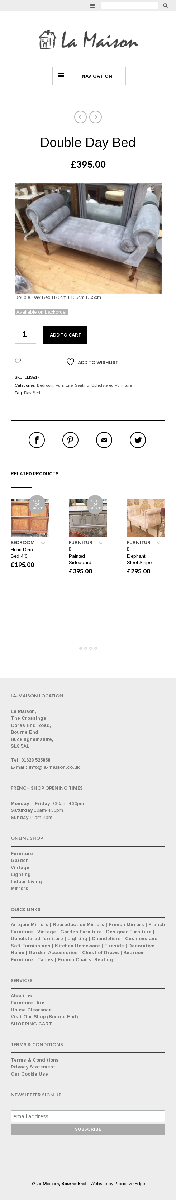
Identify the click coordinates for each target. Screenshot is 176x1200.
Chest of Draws (100, 952)
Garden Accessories (53, 952)
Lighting (21, 874)
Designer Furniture (129, 931)
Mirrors (19, 888)
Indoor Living (26, 881)
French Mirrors (126, 924)
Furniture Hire (27, 1002)
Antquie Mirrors (29, 924)
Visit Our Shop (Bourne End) (44, 1016)
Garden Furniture (81, 931)
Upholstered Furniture (111, 385)
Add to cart (65, 335)
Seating (82, 385)
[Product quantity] (25, 335)
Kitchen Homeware (77, 945)
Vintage (20, 867)
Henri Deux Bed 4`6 (22, 553)
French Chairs (74, 959)
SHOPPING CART (31, 1024)
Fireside (114, 945)
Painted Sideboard (80, 559)
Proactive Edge (129, 1183)
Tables (45, 959)
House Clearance (31, 1010)
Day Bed (32, 393)
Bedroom (45, 385)
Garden (20, 860)
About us (21, 996)
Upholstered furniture (37, 938)
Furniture (64, 385)
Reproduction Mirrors (78, 924)
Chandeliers (106, 938)
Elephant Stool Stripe (139, 559)
